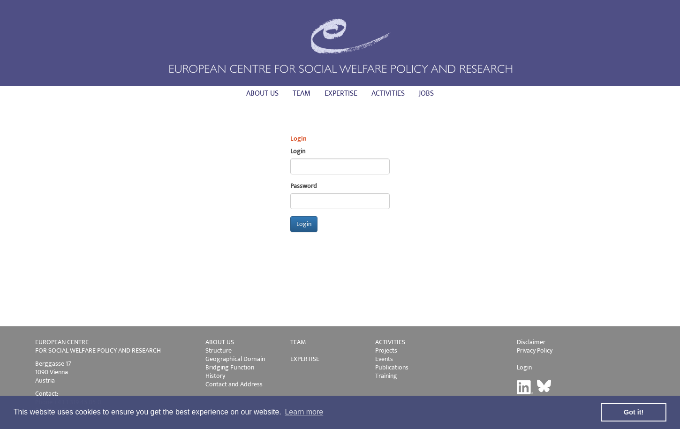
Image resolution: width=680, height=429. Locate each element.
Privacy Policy (534, 350)
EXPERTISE (304, 359)
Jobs (426, 93)
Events (384, 359)
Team (301, 93)
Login (524, 367)
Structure (218, 350)
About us (262, 93)
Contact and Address (234, 384)
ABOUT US (219, 342)
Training (386, 375)
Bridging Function (229, 367)
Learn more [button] (304, 412)
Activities (388, 93)
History (215, 375)
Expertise (341, 93)
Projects (386, 350)
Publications (391, 367)
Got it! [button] (633, 412)
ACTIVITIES (390, 342)
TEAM (298, 342)
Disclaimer (531, 342)
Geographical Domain (235, 359)
